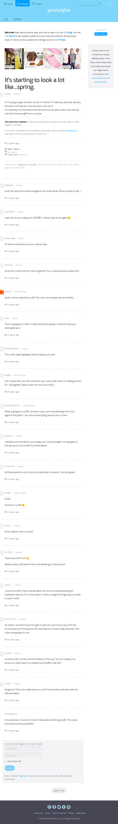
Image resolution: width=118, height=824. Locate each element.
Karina (8, 291)
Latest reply (12, 154)
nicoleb (8, 552)
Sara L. (8, 585)
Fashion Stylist (20, 493)
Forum (12, 36)
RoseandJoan (12, 348)
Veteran (17, 94)
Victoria (9, 265)
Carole (8, 653)
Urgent (17, 19)
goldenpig (10, 238)
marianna (9, 211)
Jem (7, 318)
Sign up (22, 776)
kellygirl (9, 185)
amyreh (9, 436)
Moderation (81, 813)
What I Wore (101, 34)
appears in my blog (27, 164)
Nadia (8, 375)
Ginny (8, 525)
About (47, 813)
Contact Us (38, 813)
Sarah (8, 94)
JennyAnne (10, 619)
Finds (62, 39)
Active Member (20, 292)
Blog (70, 32)
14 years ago (12, 143)
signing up (71, 130)
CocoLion (10, 466)
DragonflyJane (12, 405)
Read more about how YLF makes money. (101, 78)
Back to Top (59, 790)
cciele (8, 683)
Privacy (71, 813)
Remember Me (13, 761)
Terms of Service (59, 813)
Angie (8, 493)
